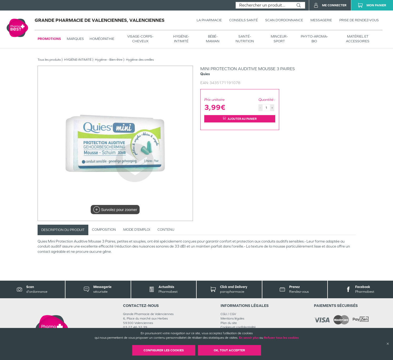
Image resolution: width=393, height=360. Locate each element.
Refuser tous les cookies (281, 338)
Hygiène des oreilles (140, 59)
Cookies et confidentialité (238, 327)
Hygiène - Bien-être (109, 59)
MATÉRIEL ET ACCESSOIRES (357, 38)
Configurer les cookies (164, 350)
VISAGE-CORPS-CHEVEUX (140, 38)
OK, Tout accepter (229, 350)
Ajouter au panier (240, 119)
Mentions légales (232, 318)
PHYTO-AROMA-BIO (314, 38)
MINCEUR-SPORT (279, 38)
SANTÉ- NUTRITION (245, 38)
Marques (75, 39)
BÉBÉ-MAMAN (213, 38)
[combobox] (264, 5)
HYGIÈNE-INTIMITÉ (181, 38)
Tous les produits (49, 59)
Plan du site (229, 323)
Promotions (49, 39)
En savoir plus (249, 338)
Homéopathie (102, 39)
